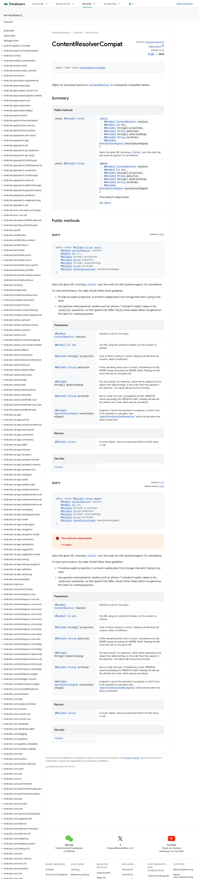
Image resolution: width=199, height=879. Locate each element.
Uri (118, 124)
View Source (155, 46)
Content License (131, 758)
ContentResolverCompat (92, 67)
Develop (77, 32)
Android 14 (127, 874)
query (103, 118)
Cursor (81, 118)
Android (49, 869)
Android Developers (61, 32)
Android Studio (184, 3)
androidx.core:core (154, 42)
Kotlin (151, 54)
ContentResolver (99, 85)
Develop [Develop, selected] (87, 3)
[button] (20, 45)
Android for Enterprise (56, 874)
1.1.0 (162, 50)
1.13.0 (161, 234)
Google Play (110, 3)
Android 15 (127, 869)
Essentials (38, 3)
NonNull (110, 121)
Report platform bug (183, 869)
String (121, 131)
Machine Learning (80, 874)
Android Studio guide (158, 875)
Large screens (104, 872)
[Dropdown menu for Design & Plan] (74, 3)
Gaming (75, 869)
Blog (134, 3)
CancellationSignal (111, 143)
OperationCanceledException (117, 416)
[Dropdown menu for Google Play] (121, 3)
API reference (13, 15)
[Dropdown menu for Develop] (96, 3)
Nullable (71, 118)
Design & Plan (63, 3)
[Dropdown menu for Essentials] (48, 3)
